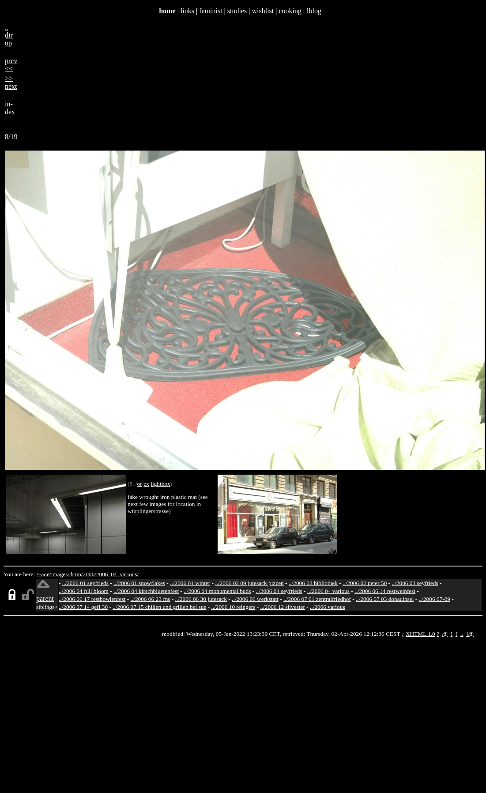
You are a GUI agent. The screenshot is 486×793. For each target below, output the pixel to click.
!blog (313, 11)
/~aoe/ (44, 574)
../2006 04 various (328, 591)
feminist (210, 11)
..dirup (9, 35)
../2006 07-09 (434, 599)
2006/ (89, 574)
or (139, 483)
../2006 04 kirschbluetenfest (146, 591)
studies (237, 11)
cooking (290, 11)
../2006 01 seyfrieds (85, 583)
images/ (60, 574)
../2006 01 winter (190, 583)
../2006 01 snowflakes (139, 583)
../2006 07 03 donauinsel (385, 599)
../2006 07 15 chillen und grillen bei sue (159, 607)
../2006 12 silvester (282, 607)
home (167, 11)
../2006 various (327, 607)
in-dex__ (10, 112)
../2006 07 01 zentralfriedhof (317, 599)
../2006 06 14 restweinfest (384, 591)
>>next (11, 82)
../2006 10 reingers (233, 607)
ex (146, 483)
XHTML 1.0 (420, 634)
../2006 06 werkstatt (255, 599)
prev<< (11, 64)
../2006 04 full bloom (84, 591)
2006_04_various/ (117, 574)
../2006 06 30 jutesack (201, 599)
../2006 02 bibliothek (313, 583)
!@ (470, 634)
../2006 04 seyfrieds (279, 591)
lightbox (160, 483)
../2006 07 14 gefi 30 (83, 607)
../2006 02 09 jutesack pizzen (249, 583)
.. (461, 634)
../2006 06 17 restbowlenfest (92, 599)
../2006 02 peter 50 (365, 583)
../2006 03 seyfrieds (415, 583)
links (187, 11)
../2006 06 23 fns (150, 599)
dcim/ (76, 574)
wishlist (263, 11)
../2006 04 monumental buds (217, 591)
